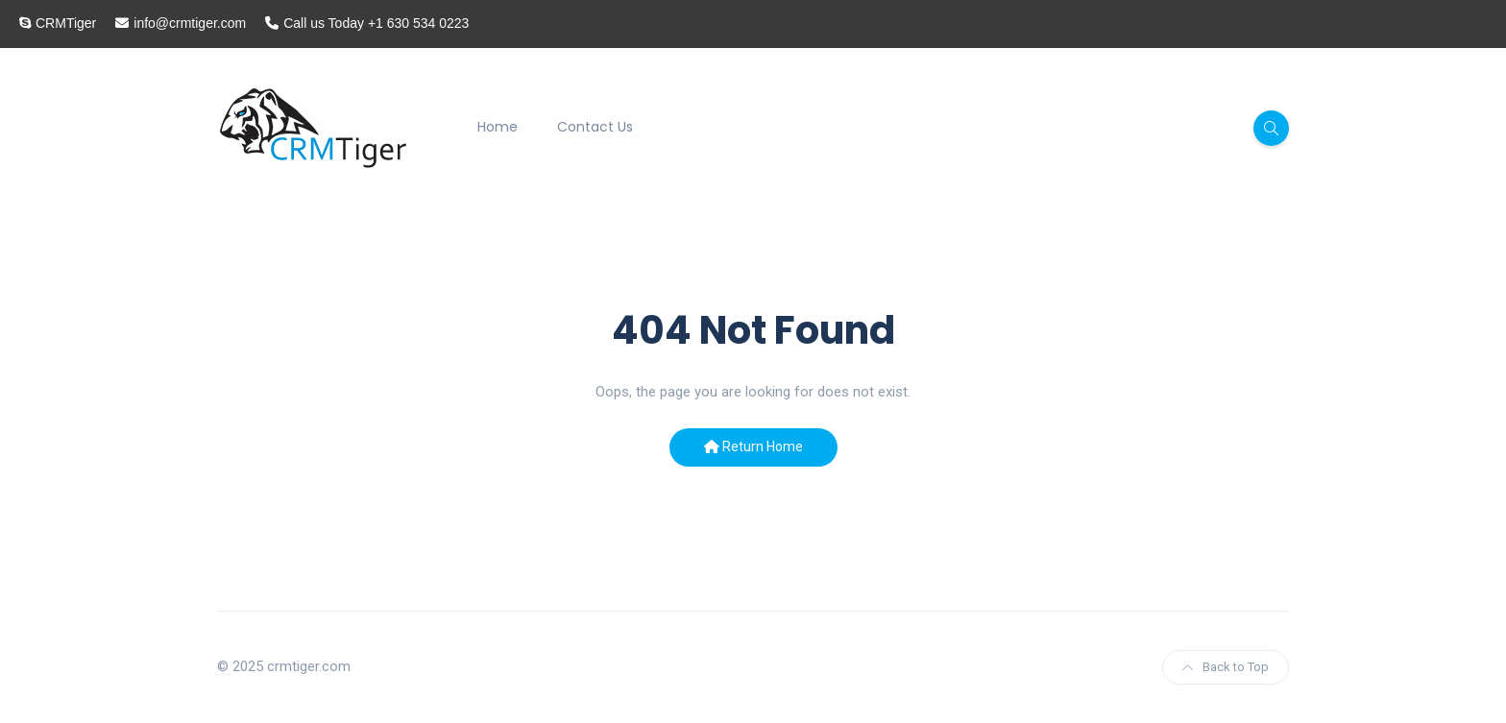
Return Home (753, 446)
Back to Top (1225, 667)
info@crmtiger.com (190, 23)
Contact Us (595, 126)
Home (497, 126)
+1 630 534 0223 (419, 23)
